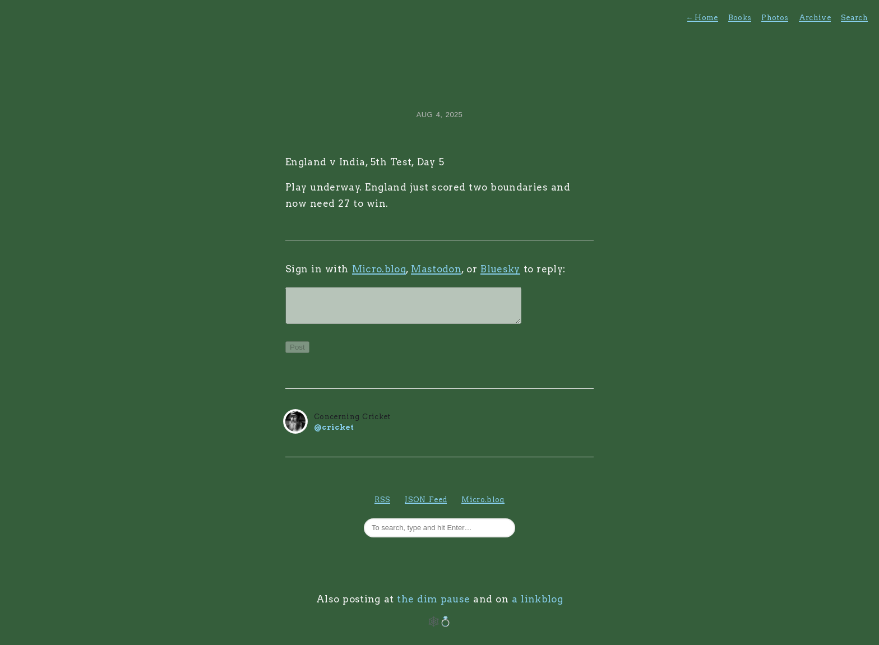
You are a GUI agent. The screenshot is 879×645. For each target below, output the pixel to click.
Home (702, 17)
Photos (774, 17)
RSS (382, 506)
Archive (815, 17)
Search (854, 17)
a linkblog (537, 605)
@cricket (334, 434)
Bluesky (500, 269)
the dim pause (433, 605)
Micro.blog (379, 269)
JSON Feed (426, 506)
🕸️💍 (440, 628)
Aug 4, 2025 (439, 114)
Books (740, 17)
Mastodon (436, 269)
